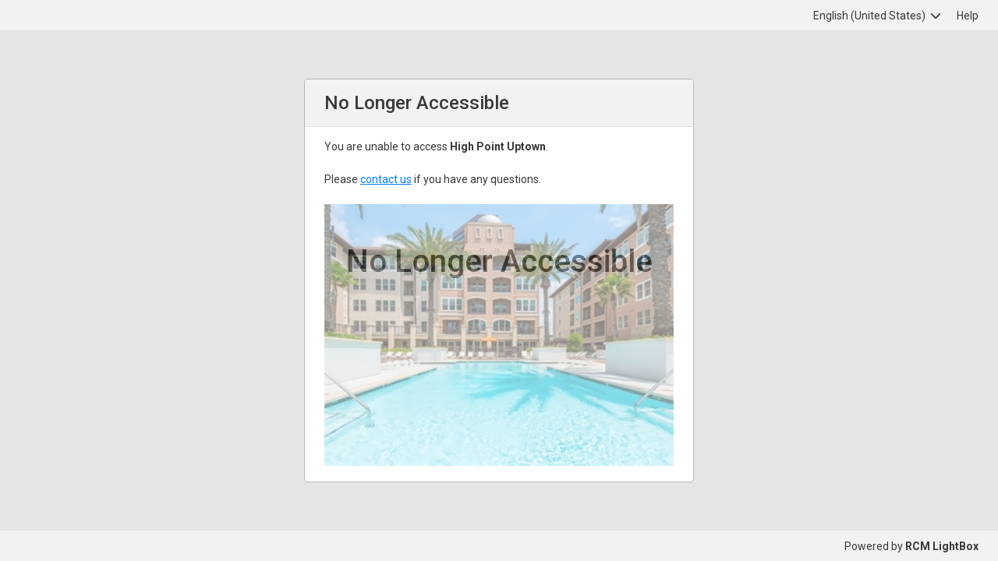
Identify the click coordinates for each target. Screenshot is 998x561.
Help (968, 15)
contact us (386, 179)
